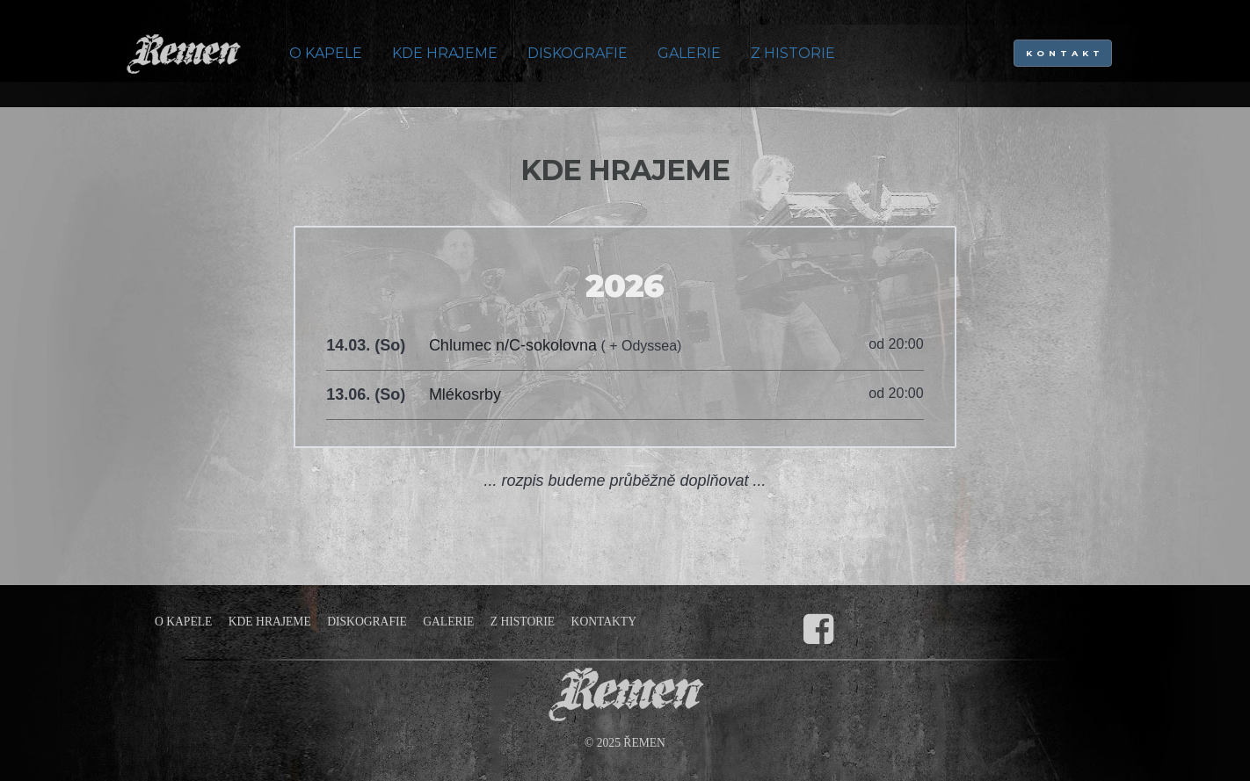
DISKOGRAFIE (577, 53)
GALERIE (689, 53)
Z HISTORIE (793, 53)
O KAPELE (325, 53)
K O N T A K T (1063, 53)
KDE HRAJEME (445, 53)
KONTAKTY (603, 621)
